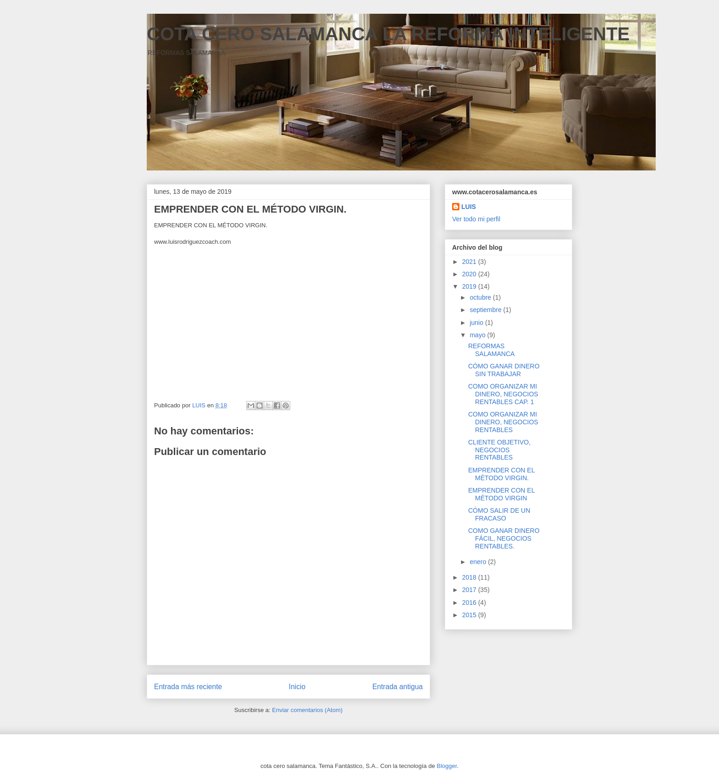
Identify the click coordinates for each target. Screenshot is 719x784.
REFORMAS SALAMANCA (491, 349)
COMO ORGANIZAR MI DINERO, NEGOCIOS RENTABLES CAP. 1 (503, 394)
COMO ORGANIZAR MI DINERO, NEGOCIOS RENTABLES (503, 422)
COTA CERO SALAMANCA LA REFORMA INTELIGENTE (388, 34)
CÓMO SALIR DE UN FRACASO (499, 514)
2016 (470, 602)
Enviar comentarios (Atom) (307, 710)
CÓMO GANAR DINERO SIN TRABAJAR (504, 370)
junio (477, 322)
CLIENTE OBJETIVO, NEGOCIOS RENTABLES (499, 450)
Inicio (297, 687)
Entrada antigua (397, 687)
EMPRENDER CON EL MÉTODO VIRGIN (501, 494)
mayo (478, 335)
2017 (470, 589)
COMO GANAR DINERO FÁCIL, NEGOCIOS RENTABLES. (504, 538)
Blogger (447, 765)
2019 (470, 286)
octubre (481, 297)
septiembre (486, 309)
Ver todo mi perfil (476, 219)
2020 (470, 274)
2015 (470, 615)
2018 (470, 577)
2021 (470, 261)
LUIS (468, 206)
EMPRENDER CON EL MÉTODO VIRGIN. (501, 474)
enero (479, 561)
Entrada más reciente (188, 687)
